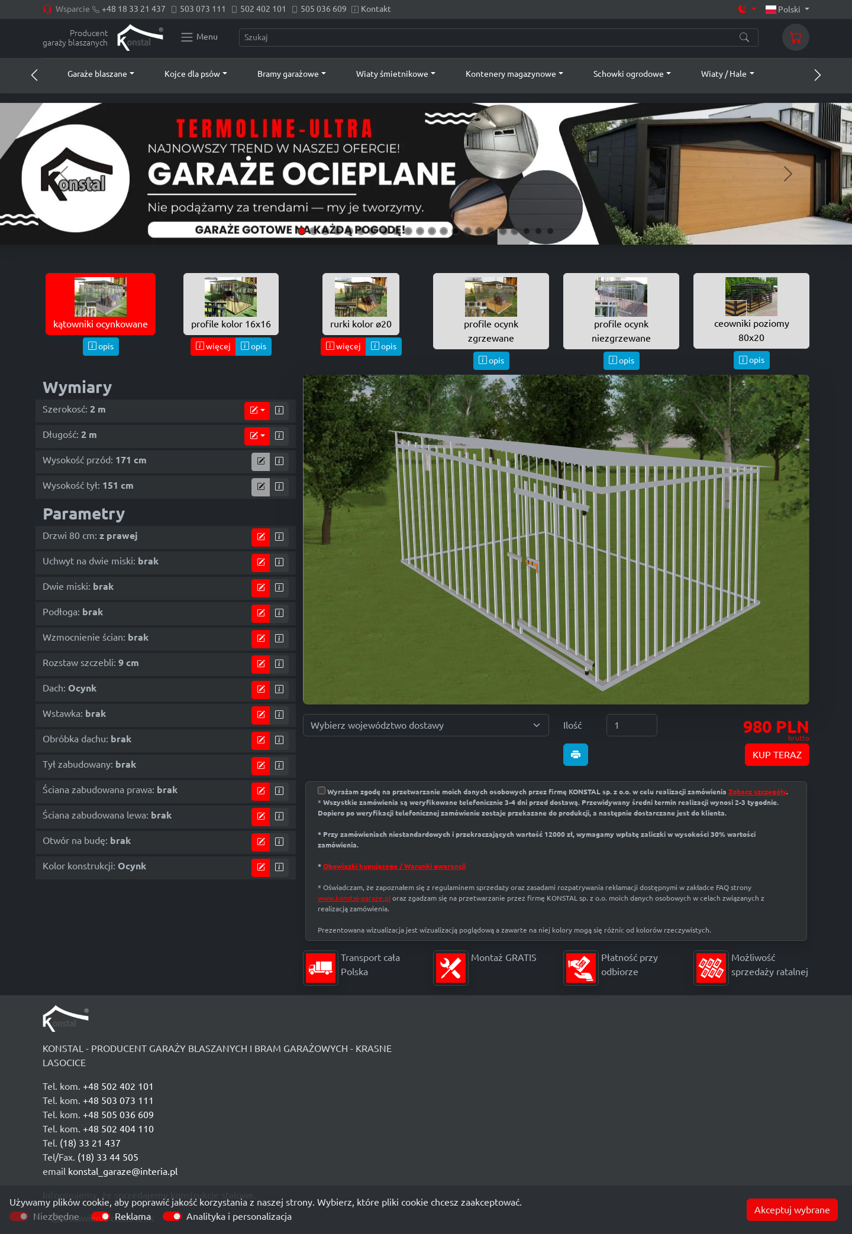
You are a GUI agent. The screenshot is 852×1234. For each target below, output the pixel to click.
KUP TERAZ (777, 754)
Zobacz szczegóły (757, 791)
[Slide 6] (361, 231)
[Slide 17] (491, 231)
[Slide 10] (408, 231)
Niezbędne (56, 1216)
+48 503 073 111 (118, 1100)
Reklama (133, 1216)
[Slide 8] (384, 231)
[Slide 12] (432, 231)
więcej (213, 346)
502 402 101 (263, 9)
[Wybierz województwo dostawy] (426, 725)
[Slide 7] (373, 231)
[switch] (100, 1216)
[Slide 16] (479, 231)
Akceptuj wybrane (792, 1209)
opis (101, 346)
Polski (784, 9)
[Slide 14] (455, 231)
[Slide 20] (526, 231)
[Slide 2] (313, 231)
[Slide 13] (444, 231)
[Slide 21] (538, 231)
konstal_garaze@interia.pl (123, 1171)
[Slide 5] (349, 231)
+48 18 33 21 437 (134, 9)
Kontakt (376, 9)
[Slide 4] (337, 231)
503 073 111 (203, 9)
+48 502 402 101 (118, 1086)
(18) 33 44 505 (108, 1157)
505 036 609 (324, 9)
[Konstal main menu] (199, 37)
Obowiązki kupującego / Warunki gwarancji (394, 866)
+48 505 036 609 (118, 1114)
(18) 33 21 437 (90, 1143)
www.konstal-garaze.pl (354, 898)
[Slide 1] (302, 231)
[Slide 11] (420, 231)
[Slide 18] (503, 231)
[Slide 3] (325, 231)
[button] (90, 74)
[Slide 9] (396, 231)
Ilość (572, 725)
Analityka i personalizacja (239, 1216)
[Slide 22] (550, 231)
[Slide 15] (467, 231)
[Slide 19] (515, 231)
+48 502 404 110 (118, 1128)
